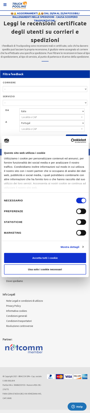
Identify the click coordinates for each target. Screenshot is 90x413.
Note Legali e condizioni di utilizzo (24, 300)
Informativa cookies (16, 311)
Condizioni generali (16, 316)
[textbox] (51, 117)
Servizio (9, 96)
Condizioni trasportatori (19, 321)
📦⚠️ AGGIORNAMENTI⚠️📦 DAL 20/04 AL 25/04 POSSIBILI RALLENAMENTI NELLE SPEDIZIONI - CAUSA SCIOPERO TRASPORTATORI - (45, 17)
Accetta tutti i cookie (45, 257)
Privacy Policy (13, 305)
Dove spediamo (14, 281)
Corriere (9, 82)
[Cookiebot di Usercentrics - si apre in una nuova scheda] (71, 141)
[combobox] (52, 117)
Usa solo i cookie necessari (45, 269)
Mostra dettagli (70, 246)
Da (7, 110)
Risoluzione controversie (19, 326)
